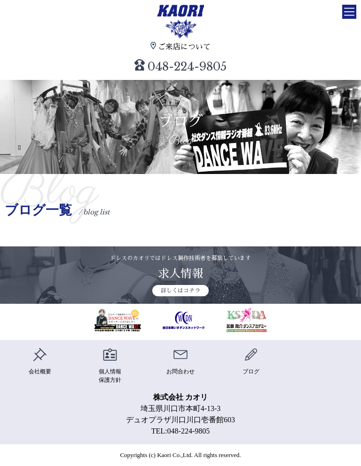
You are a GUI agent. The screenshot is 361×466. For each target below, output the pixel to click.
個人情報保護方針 (110, 365)
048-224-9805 (180, 66)
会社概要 (40, 361)
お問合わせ (180, 361)
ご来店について (180, 46)
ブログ (251, 361)
